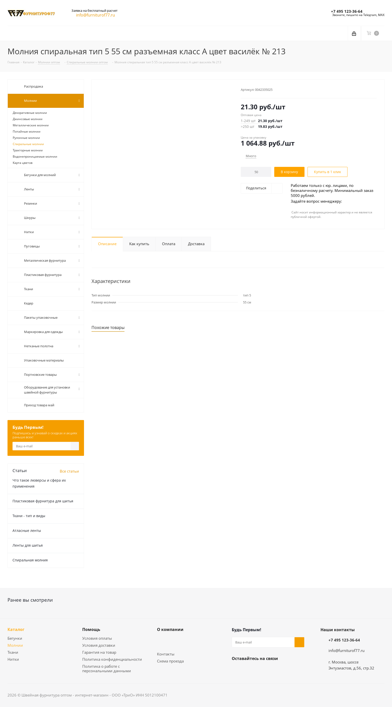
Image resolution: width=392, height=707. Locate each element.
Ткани (13, 652)
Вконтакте (237, 670)
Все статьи (69, 471)
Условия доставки (98, 645)
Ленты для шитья (27, 545)
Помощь (91, 629)
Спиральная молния (30, 560)
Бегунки (15, 638)
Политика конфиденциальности (112, 659)
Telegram (249, 670)
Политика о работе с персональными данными (106, 668)
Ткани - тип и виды (28, 515)
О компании (170, 629)
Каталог (16, 629)
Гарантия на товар (99, 652)
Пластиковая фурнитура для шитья (42, 501)
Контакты (165, 653)
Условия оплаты (97, 638)
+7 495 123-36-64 (346, 11)
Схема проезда (170, 660)
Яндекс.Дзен (262, 670)
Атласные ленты (26, 530)
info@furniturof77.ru (346, 650)
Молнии (15, 645)
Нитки (13, 659)
